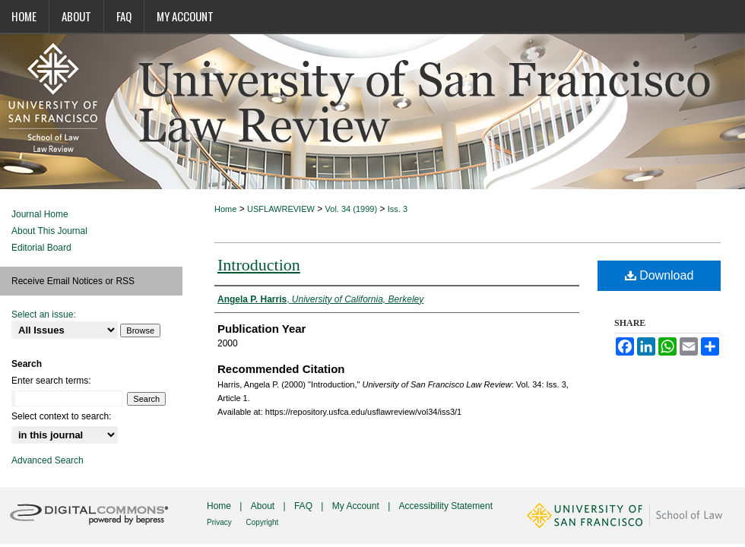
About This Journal (49, 231)
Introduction (258, 264)
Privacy (220, 522)
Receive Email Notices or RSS (73, 281)
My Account (357, 506)
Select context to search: (61, 416)
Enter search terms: (51, 380)
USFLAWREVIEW (281, 208)
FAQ (304, 506)
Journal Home (39, 214)
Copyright (262, 522)
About (264, 506)
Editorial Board (41, 247)
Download (659, 275)
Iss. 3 (397, 208)
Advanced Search (47, 460)
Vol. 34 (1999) (351, 208)
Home (225, 208)
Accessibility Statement (446, 506)
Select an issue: (43, 314)
